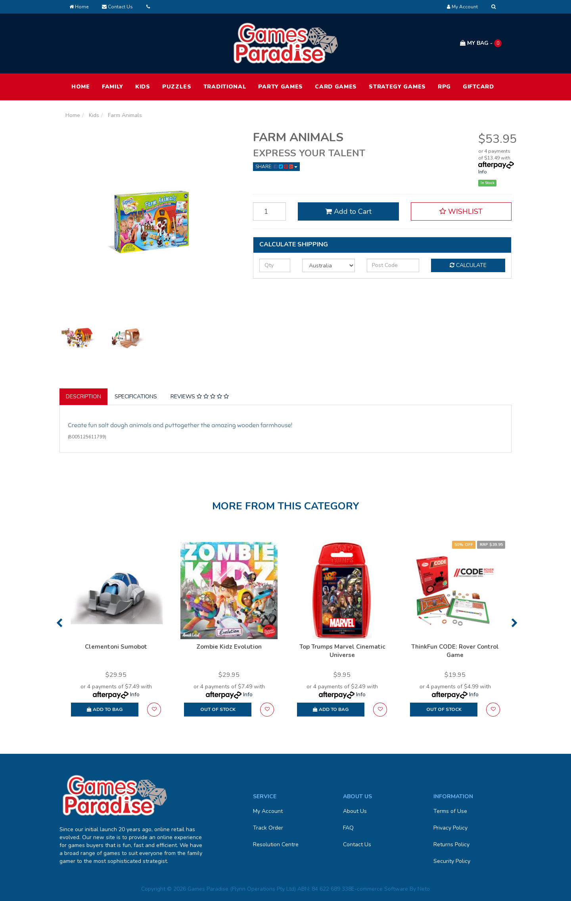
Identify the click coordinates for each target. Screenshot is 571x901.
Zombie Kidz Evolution (229, 647)
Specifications (136, 396)
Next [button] (514, 623)
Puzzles (177, 86)
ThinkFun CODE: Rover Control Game (455, 651)
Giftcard (478, 86)
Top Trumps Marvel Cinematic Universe (342, 651)
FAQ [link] (348, 828)
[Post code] (393, 265)
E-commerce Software (379, 889)
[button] (461, 211)
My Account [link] (268, 811)
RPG (444, 86)
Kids (142, 86)
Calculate (468, 265)
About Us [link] (355, 811)
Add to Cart (348, 211)
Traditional (225, 86)
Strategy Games (397, 86)
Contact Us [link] (357, 844)
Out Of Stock (218, 709)
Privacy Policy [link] (450, 828)
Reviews (200, 396)
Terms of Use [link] (450, 811)
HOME (80, 86)
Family (112, 86)
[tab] (83, 396)
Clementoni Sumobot (116, 647)
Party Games (280, 86)
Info (482, 172)
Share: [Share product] (276, 166)
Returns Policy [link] (451, 844)
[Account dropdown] (462, 6)
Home (78, 7)
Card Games (336, 86)
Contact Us (117, 7)
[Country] (328, 265)
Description (83, 396)
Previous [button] (59, 623)
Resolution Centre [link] (276, 844)
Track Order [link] (268, 828)
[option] (115, 633)
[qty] (274, 265)
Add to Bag (105, 709)
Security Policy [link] (451, 861)
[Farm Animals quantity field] (269, 211)
